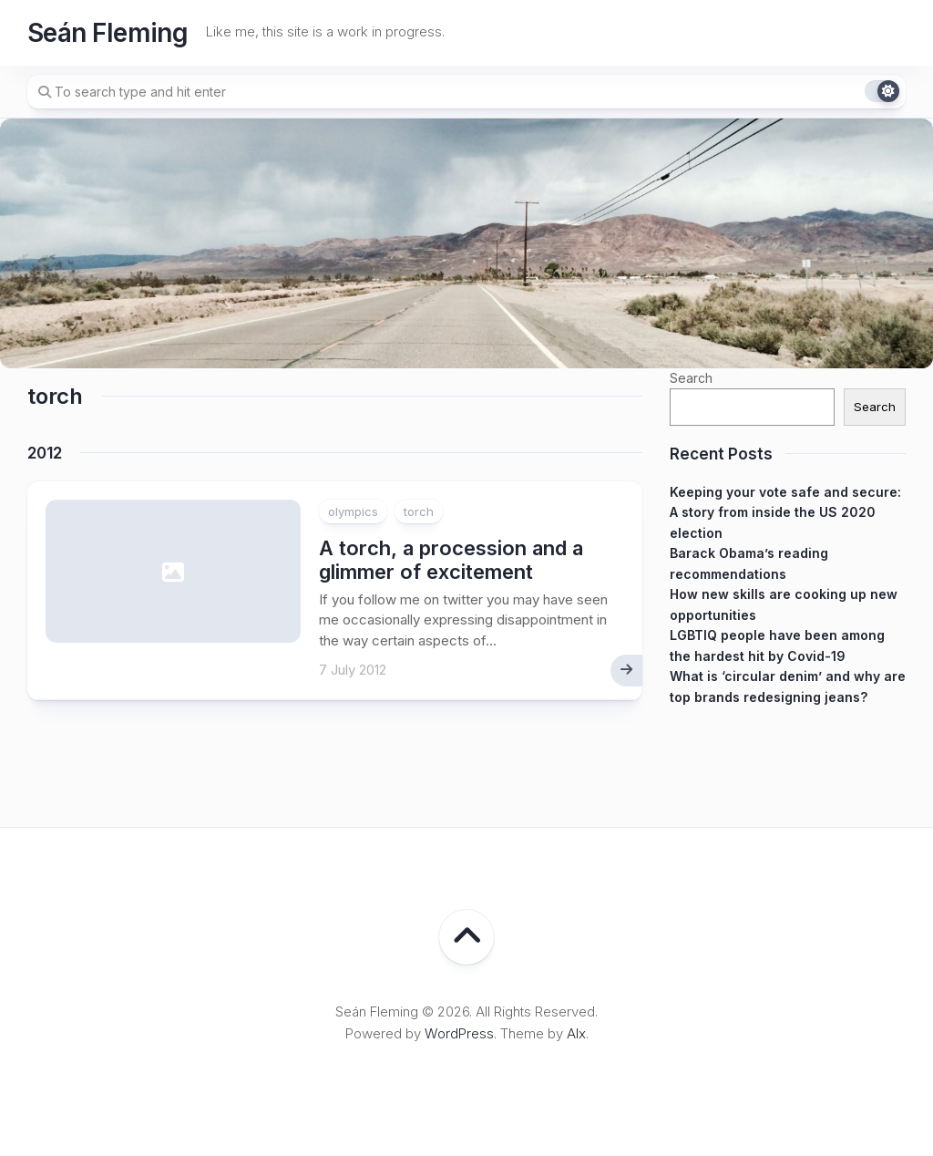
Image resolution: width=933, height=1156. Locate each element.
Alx (576, 1033)
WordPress (459, 1033)
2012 (44, 453)
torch (419, 511)
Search (691, 378)
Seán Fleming (107, 32)
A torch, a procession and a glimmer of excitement (451, 559)
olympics (353, 511)
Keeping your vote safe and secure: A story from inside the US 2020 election (785, 512)
